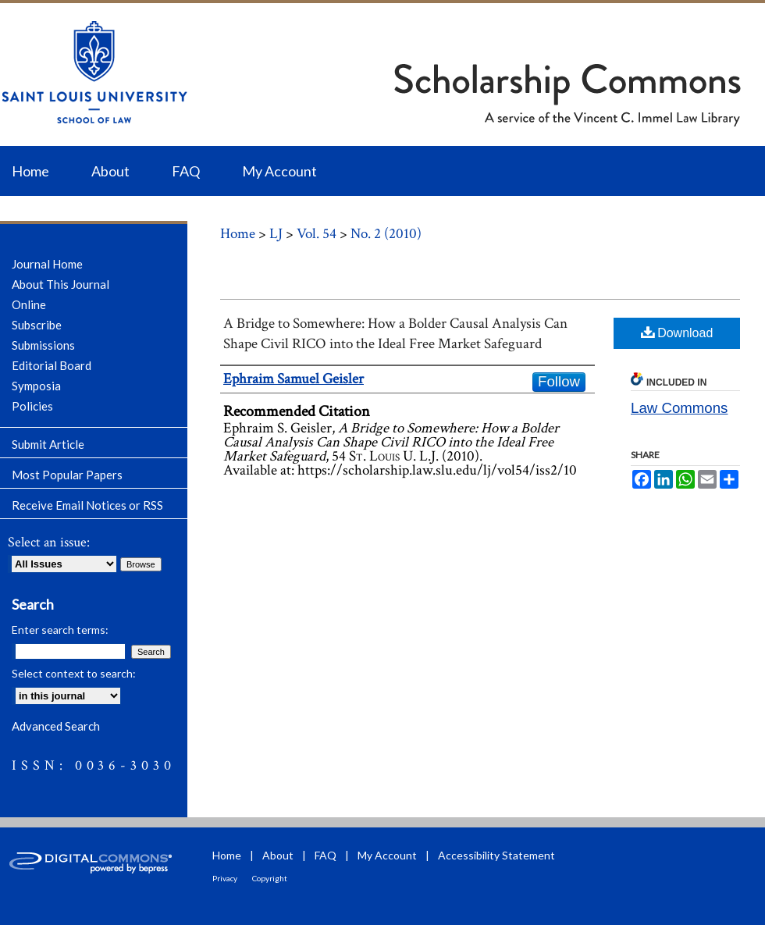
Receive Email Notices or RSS (87, 505)
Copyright (269, 878)
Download (677, 332)
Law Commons (679, 408)
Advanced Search (56, 726)
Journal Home (47, 264)
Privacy (224, 878)
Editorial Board (51, 365)
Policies (32, 406)
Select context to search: (74, 673)
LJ (276, 234)
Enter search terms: (60, 629)
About (278, 855)
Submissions (43, 345)
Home (237, 234)
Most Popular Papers (67, 475)
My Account (387, 855)
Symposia (36, 386)
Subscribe (37, 325)
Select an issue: (49, 542)
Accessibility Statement (496, 855)
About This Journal (60, 284)
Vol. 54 (316, 234)
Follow (559, 381)
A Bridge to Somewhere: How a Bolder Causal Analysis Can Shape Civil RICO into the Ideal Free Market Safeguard (395, 334)
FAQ (325, 855)
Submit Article (48, 444)
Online (29, 304)
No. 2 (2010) (386, 234)
